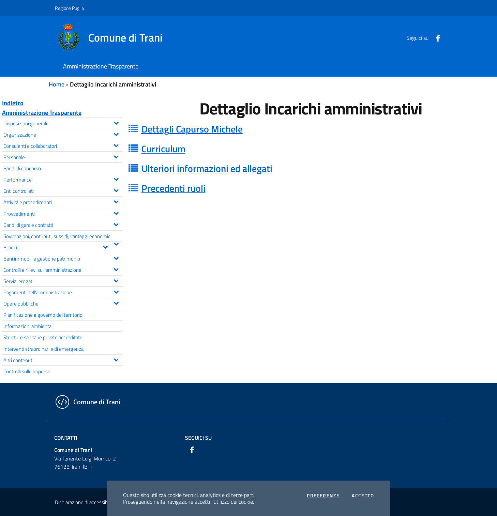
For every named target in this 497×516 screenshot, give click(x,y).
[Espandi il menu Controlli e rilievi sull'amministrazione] (116, 269)
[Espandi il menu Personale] (116, 156)
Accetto (363, 495)
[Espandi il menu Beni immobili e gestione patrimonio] (116, 257)
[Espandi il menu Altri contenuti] (116, 359)
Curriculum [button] (163, 148)
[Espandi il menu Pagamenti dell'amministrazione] (116, 291)
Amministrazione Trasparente (41, 112)
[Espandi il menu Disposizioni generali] (116, 122)
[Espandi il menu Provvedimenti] (116, 212)
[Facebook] (435, 37)
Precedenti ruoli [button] (173, 188)
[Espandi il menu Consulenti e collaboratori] (116, 145)
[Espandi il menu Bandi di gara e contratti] (116, 224)
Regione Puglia (69, 8)
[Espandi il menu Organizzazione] (116, 133)
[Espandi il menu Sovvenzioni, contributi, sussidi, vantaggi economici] (116, 243)
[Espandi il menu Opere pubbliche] (116, 302)
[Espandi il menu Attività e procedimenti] (116, 201)
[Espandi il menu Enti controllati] (116, 190)
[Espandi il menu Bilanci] (105, 246)
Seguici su (198, 438)
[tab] (311, 129)
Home (56, 84)
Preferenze (323, 495)
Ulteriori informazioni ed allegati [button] (206, 168)
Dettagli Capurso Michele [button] (192, 129)
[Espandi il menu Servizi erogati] (116, 280)
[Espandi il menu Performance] (116, 178)
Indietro (13, 103)
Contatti (65, 438)
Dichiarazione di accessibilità (85, 502)
